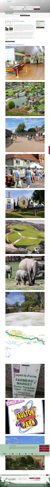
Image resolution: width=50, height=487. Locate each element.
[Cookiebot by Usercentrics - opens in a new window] (4, 485)
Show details (36, 485)
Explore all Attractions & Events (10, 41)
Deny (44, 482)
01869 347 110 (38, 25)
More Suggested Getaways (25, 15)
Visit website (39, 27)
